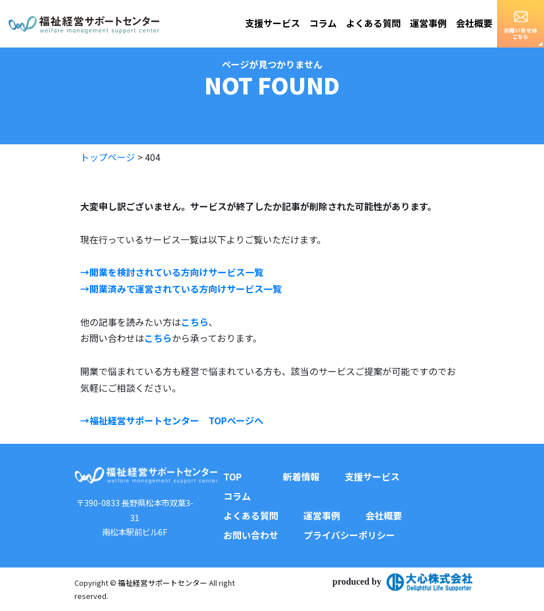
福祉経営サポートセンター (162, 582)
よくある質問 (373, 23)
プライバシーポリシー (349, 535)
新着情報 (301, 476)
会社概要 (474, 23)
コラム (323, 23)
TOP (232, 476)
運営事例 (428, 23)
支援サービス (272, 23)
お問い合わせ (250, 535)
